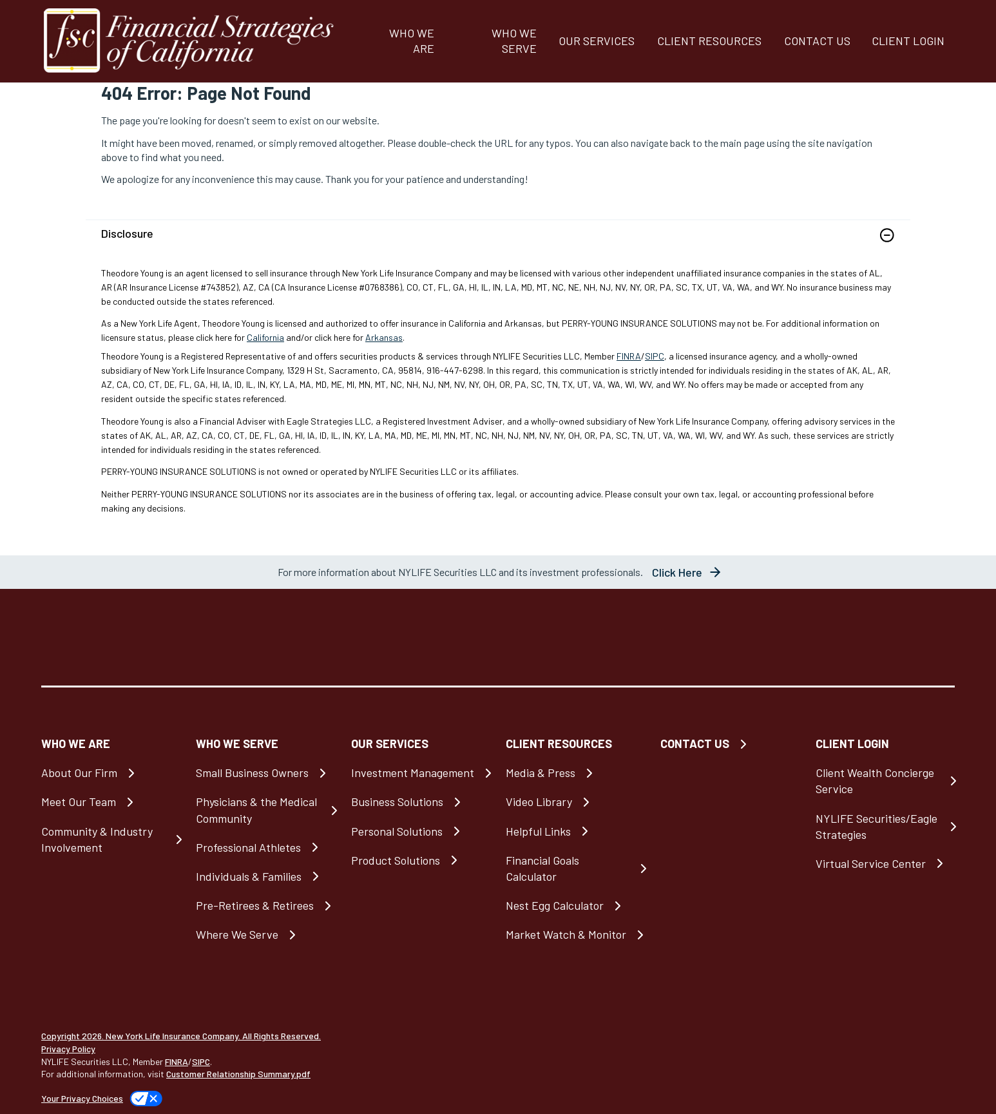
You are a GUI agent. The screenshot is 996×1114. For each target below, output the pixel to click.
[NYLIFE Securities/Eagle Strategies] (885, 827)
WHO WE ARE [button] (411, 40)
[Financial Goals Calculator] (575, 868)
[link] (498, 243)
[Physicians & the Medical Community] (265, 810)
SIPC (654, 356)
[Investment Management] (420, 773)
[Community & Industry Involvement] (110, 839)
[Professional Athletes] (265, 848)
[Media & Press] (575, 773)
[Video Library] (575, 802)
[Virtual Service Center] (885, 864)
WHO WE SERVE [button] (514, 40)
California (265, 337)
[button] (887, 235)
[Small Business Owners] (265, 773)
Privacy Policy (68, 1048)
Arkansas (384, 337)
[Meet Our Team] (110, 802)
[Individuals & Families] (265, 877)
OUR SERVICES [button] (597, 41)
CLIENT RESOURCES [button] (709, 41)
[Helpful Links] (575, 831)
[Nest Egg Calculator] (575, 906)
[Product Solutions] (420, 860)
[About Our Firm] (110, 773)
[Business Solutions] (420, 802)
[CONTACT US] (816, 41)
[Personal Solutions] (420, 831)
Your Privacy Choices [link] (82, 1098)
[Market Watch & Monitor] (575, 935)
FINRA (629, 356)
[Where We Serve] (265, 935)
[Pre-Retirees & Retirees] (265, 906)
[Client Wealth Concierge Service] (885, 781)
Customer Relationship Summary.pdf (238, 1073)
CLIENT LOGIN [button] (908, 41)
